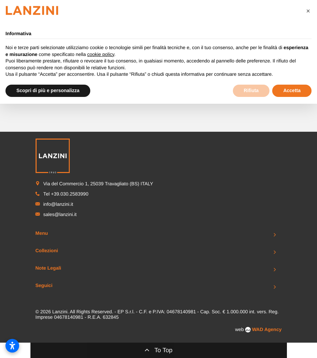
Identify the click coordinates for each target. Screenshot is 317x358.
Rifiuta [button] (251, 90)
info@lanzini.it (58, 204)
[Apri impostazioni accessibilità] (12, 346)
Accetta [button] (292, 90)
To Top (159, 350)
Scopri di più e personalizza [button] (47, 90)
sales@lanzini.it (60, 214)
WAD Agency (267, 329)
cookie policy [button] (100, 54)
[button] (308, 10)
